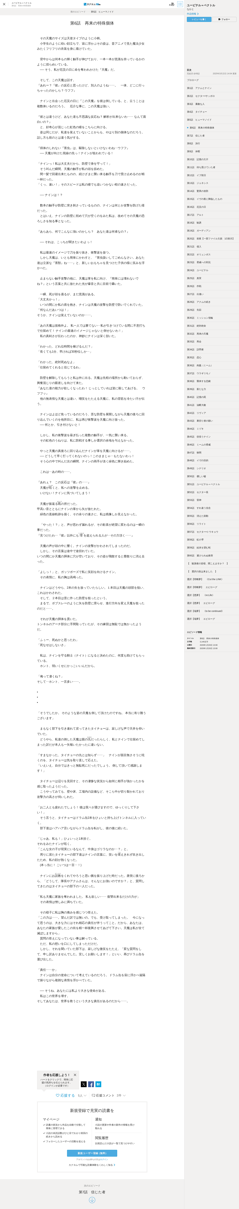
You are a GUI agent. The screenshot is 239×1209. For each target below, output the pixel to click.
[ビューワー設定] (172, 4)
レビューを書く (199, 19)
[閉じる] (75, 1075)
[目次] (180, 4)
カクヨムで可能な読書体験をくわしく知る (92, 1165)
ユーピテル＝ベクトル (201, 5)
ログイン (104, 1159)
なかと (190, 9)
